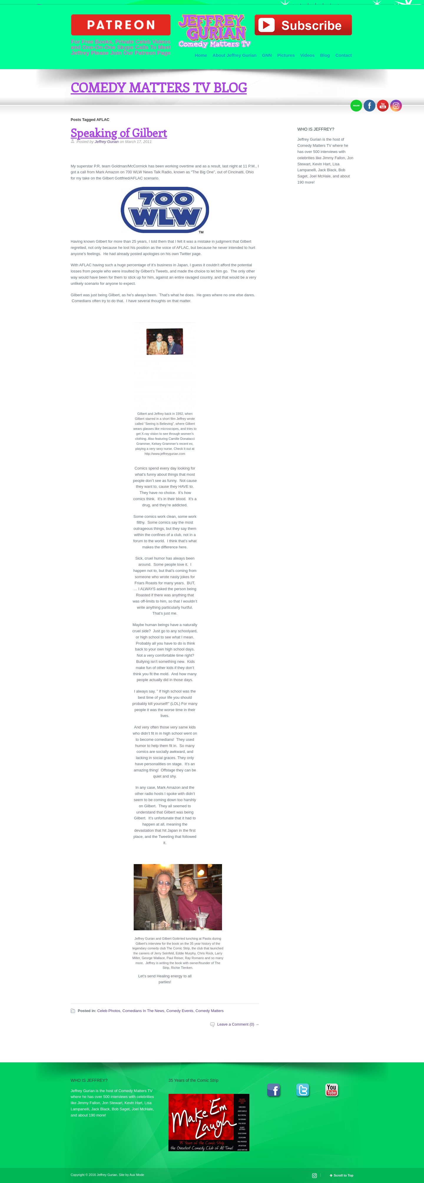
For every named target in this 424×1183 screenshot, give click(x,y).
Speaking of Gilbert (119, 132)
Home (201, 55)
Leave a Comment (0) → (238, 1024)
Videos (307, 55)
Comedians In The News (143, 1011)
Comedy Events (179, 1011)
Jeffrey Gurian (107, 141)
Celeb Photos (108, 1011)
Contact (343, 55)
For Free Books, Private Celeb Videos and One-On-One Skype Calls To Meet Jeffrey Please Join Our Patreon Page (121, 35)
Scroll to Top (343, 1175)
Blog (325, 55)
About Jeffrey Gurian (234, 55)
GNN (267, 55)
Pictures (286, 55)
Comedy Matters (209, 1011)
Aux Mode (137, 1175)
